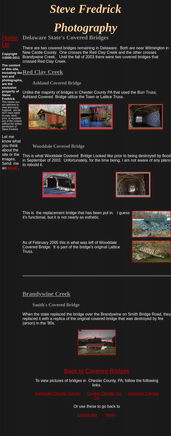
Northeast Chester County (58, 393)
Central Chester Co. (104, 393)
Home (10, 37)
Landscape (87, 415)
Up (6, 44)
